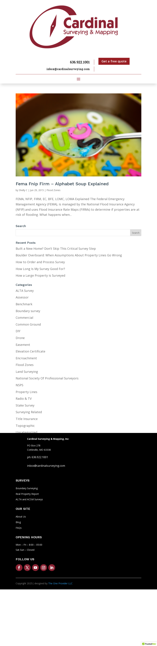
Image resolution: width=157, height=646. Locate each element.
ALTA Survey (25, 291)
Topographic (25, 426)
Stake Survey (25, 405)
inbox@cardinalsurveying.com (68, 69)
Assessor (22, 297)
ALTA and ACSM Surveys (29, 499)
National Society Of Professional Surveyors (47, 378)
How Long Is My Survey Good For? (40, 269)
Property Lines (26, 392)
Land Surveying (27, 372)
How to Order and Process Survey (40, 262)
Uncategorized (26, 432)
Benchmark (24, 304)
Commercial (24, 318)
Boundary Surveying (27, 488)
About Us (21, 516)
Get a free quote (114, 61)
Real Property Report (27, 493)
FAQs (19, 527)
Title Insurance (27, 419)
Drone (20, 338)
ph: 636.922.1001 (37, 457)
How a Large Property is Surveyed (40, 275)
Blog (18, 522)
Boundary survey (28, 311)
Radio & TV (24, 398)
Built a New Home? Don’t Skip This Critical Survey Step (56, 248)
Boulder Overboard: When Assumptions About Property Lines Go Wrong (69, 255)
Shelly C (23, 190)
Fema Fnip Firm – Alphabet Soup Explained (62, 183)
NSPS (19, 385)
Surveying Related (29, 412)
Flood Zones (53, 190)
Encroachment (26, 358)
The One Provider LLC (60, 583)
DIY (18, 331)
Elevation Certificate (30, 351)
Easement (23, 345)
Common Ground (28, 324)
